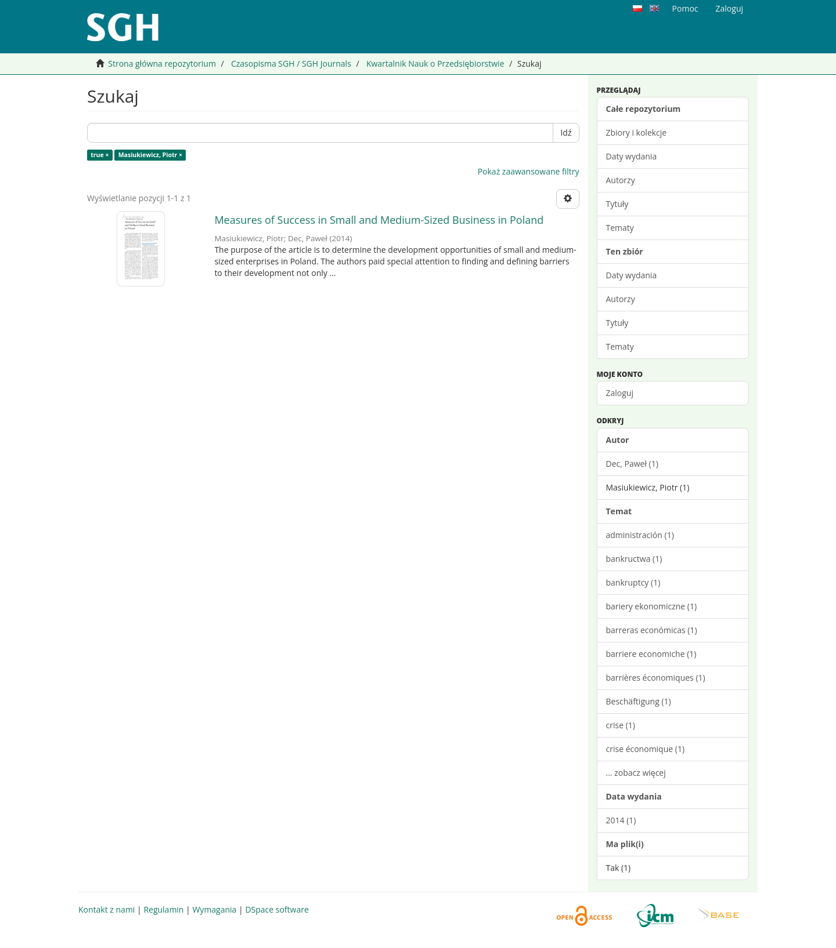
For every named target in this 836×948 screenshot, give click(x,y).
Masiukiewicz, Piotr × (150, 155)
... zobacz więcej (636, 772)
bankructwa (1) (634, 558)
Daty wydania (631, 156)
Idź (565, 132)
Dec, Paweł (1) (632, 463)
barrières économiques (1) (655, 677)
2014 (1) (621, 820)
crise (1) (620, 725)
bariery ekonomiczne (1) (651, 606)
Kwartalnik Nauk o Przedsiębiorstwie (435, 63)
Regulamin (163, 909)
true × (100, 155)
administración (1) (640, 534)
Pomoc (685, 8)
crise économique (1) (645, 748)
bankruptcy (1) (633, 582)
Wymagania (214, 909)
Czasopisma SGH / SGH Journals (291, 63)
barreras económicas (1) (651, 629)
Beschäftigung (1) (638, 701)
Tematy (620, 227)
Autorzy (620, 180)
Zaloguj (619, 392)
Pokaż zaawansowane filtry (528, 171)
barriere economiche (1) (651, 653)
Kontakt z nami (106, 909)
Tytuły (617, 203)
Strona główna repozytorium (162, 63)
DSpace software (276, 909)
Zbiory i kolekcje (636, 132)
